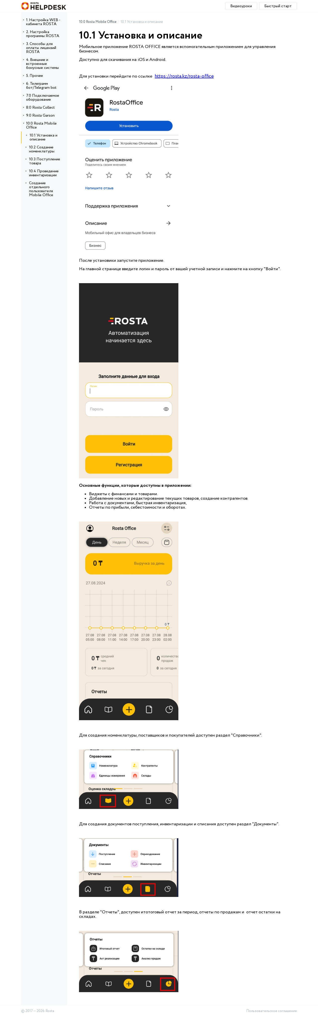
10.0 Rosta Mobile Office (41, 125)
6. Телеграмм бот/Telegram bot (41, 85)
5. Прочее (34, 76)
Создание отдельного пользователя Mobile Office (41, 189)
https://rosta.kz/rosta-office (184, 76)
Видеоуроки (241, 6)
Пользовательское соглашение (271, 1011)
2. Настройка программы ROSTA (42, 34)
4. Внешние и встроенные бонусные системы (42, 64)
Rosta (49, 1011)
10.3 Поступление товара (44, 161)
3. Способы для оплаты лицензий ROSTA (41, 48)
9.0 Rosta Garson (40, 115)
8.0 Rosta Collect (40, 107)
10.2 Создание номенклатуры (41, 149)
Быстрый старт (278, 6)
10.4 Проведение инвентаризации (44, 173)
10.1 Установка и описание (43, 137)
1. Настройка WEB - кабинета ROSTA (43, 22)
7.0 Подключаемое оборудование (42, 97)
